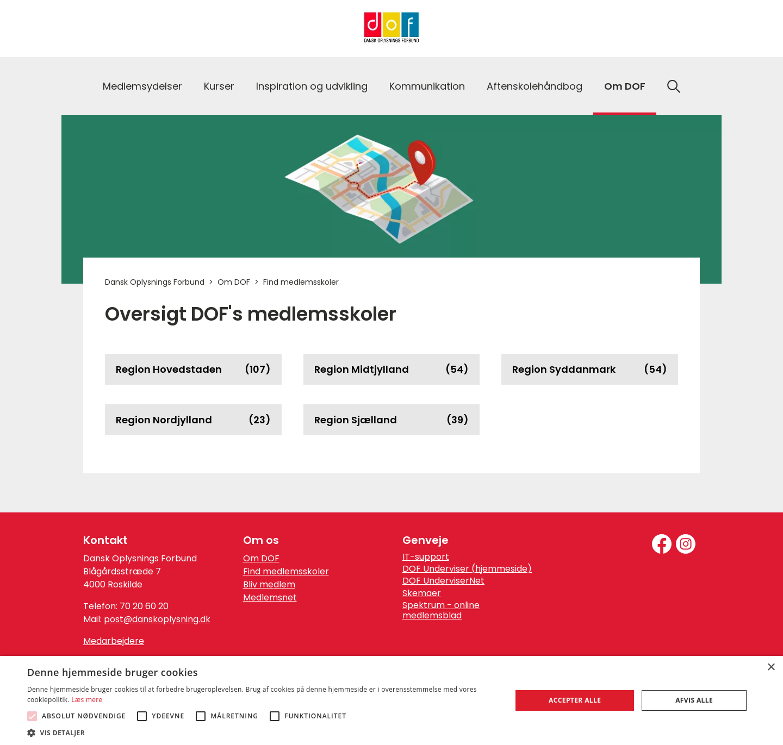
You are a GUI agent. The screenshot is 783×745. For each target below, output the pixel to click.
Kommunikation (427, 86)
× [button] (771, 667)
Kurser (219, 86)
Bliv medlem (269, 584)
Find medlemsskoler (286, 571)
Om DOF (624, 86)
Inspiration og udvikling (312, 86)
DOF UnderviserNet (443, 581)
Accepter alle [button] (575, 700)
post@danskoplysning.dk (157, 619)
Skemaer (421, 593)
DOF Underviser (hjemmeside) (467, 569)
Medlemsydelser (142, 86)
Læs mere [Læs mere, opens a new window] (86, 699)
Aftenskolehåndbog (534, 86)
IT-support (425, 557)
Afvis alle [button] (694, 700)
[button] (262, 732)
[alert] (391, 700)
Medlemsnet (270, 597)
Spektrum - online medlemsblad (441, 610)
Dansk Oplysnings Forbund (154, 282)
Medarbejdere (113, 641)
